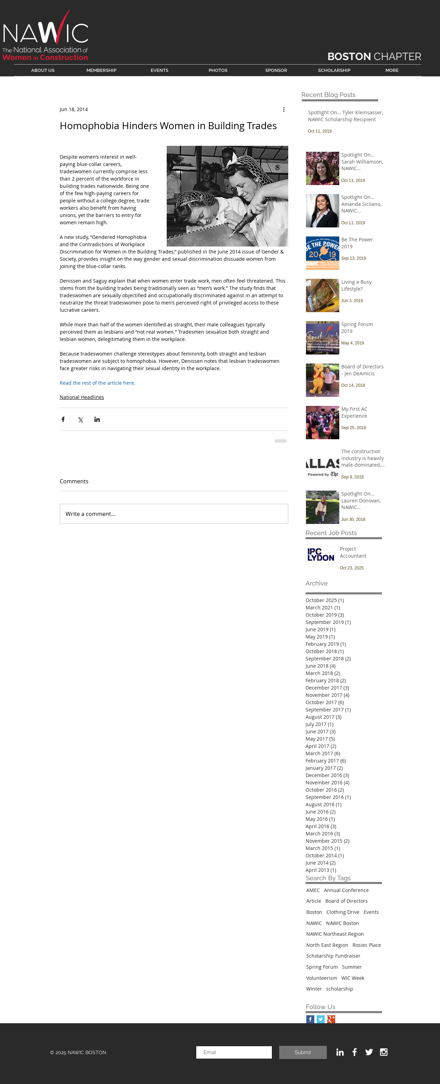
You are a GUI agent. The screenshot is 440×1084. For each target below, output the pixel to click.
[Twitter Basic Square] (321, 1019)
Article (313, 901)
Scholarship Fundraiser (333, 955)
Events (371, 912)
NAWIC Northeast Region (335, 934)
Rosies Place (366, 945)
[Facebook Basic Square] (310, 1019)
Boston (314, 912)
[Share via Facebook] (63, 419)
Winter (314, 988)
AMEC (313, 890)
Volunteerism (321, 978)
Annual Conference (346, 890)
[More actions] (284, 109)
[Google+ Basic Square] (331, 1019)
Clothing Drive (342, 912)
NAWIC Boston (342, 923)
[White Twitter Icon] (369, 1052)
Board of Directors (346, 901)
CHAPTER (374, 56)
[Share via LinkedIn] (97, 419)
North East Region (327, 945)
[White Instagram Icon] (384, 1052)
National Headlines (82, 397)
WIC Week (352, 978)
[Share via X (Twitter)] (80, 419)
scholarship (339, 988)
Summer (352, 967)
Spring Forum (322, 967)
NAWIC (314, 923)
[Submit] (303, 1052)
